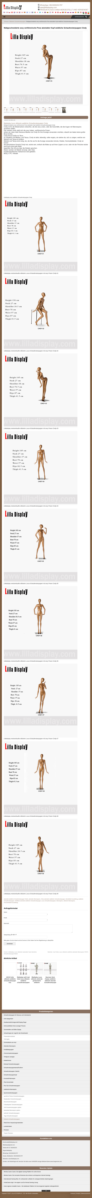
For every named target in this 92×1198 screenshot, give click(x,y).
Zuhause (6, 21)
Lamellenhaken (8, 1126)
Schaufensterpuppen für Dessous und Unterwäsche (17, 1015)
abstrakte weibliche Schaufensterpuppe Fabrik (16, 899)
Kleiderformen (7, 1060)
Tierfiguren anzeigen (9, 1056)
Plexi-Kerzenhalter (8, 1082)
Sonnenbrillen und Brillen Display (12, 1029)
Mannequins (59, 901)
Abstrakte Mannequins (9, 1046)
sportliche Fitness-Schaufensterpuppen (14, 1096)
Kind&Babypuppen (9, 1049)
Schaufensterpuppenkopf (10, 1075)
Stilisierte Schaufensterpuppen (17, 21)
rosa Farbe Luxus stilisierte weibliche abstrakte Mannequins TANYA (68, 952)
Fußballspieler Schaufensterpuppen (13, 1104)
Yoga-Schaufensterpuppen (11, 1116)
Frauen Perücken (8, 1133)
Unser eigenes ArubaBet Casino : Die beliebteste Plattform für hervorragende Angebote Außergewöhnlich (31, 1186)
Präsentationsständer (9, 1036)
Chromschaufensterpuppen (11, 1053)
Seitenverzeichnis (85, 1193)
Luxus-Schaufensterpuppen (48, 901)
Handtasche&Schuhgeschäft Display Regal (15, 1022)
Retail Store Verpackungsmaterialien (13, 1122)
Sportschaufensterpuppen (10, 1093)
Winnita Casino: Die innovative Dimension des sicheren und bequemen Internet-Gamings (27, 1175)
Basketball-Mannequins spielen (12, 1110)
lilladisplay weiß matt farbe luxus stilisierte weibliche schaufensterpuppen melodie (23, 980)
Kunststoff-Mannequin (9, 1078)
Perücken (6, 1130)
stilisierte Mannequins (69, 901)
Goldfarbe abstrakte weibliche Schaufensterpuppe (28, 901)
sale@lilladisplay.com (48, 7)
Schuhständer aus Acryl (10, 1042)
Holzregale (6, 1039)
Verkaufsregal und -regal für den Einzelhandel (16, 1033)
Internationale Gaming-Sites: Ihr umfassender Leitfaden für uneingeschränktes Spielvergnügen (28, 1179)
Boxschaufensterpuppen (10, 1101)
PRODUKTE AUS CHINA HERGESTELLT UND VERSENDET (64, 10)
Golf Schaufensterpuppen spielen (12, 1107)
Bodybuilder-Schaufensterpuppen (12, 1099)
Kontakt (78, 1193)
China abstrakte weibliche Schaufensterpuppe (53, 899)
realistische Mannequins (10, 1089)
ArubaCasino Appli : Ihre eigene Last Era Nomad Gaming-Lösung (21, 1182)
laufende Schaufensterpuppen (12, 1113)
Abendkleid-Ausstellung (71, 899)
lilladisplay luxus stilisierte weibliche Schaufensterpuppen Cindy (26, 123)
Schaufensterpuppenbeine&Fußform (13, 1067)
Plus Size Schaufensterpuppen (12, 1085)
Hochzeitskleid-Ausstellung (11, 902)
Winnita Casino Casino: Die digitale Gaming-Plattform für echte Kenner (22, 1171)
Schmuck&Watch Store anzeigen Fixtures (15, 1026)
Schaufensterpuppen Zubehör (11, 1071)
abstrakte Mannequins (34, 899)
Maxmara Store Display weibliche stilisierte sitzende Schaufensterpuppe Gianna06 (50, 980)
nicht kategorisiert (8, 1018)
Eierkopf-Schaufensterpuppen (11, 1064)
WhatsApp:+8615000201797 (51, 5)
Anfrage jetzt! (46, 117)
